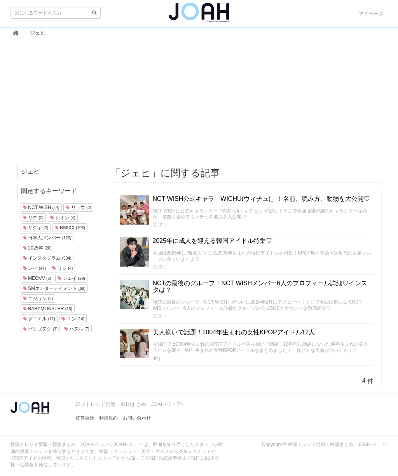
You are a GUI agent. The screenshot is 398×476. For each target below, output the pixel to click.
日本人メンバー (47, 238)
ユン (72, 318)
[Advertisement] (199, 105)
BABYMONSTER (47, 308)
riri (155, 358)
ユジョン (38, 298)
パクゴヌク (40, 329)
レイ (34, 268)
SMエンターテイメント (54, 288)
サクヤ (35, 227)
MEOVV (37, 278)
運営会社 (84, 418)
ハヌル (76, 329)
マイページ (371, 13)
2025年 (37, 248)
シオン (62, 217)
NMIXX (70, 227)
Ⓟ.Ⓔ (158, 225)
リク (33, 217)
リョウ (78, 207)
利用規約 (108, 418)
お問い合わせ (137, 418)
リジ (62, 268)
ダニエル (39, 318)
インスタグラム (47, 258)
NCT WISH (41, 207)
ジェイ (71, 278)
